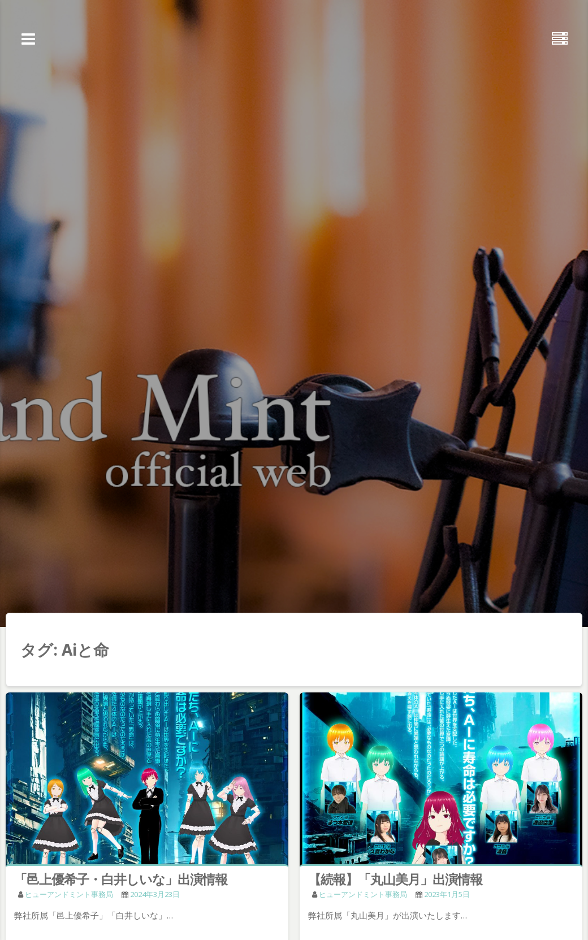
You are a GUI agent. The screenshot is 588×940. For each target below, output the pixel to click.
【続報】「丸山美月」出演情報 (395, 879)
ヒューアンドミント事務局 (69, 894)
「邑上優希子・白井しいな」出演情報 (120, 879)
